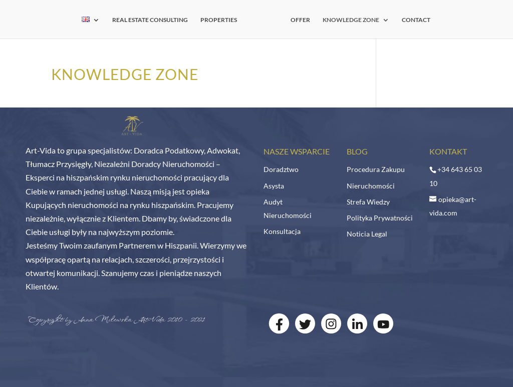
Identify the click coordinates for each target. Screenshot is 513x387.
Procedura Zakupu (376, 169)
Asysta (274, 186)
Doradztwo (281, 169)
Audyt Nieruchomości (288, 209)
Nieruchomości (371, 186)
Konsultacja (282, 231)
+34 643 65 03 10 (455, 176)
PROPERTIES (218, 20)
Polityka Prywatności (380, 218)
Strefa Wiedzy (368, 202)
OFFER (300, 20)
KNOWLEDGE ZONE (351, 20)
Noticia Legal (367, 234)
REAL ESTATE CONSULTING (150, 20)
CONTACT (416, 20)
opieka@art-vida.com (452, 206)
